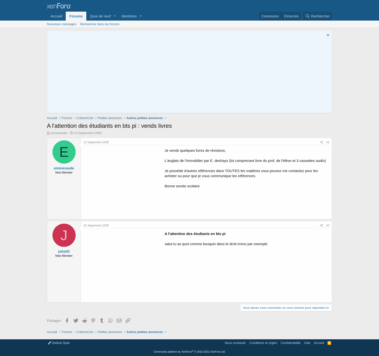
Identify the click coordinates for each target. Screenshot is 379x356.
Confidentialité (290, 343)
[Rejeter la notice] (327, 35)
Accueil (56, 16)
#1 (327, 142)
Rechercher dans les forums (99, 24)
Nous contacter (235, 343)
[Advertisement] (124, 182)
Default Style (59, 343)
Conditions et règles (263, 343)
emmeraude (59, 133)
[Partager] (322, 142)
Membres (129, 16)
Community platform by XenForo (189, 351)
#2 (327, 225)
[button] (114, 16)
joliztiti (64, 251)
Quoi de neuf (100, 16)
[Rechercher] (317, 16)
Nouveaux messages (61, 24)
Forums (76, 16)
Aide (307, 343)
